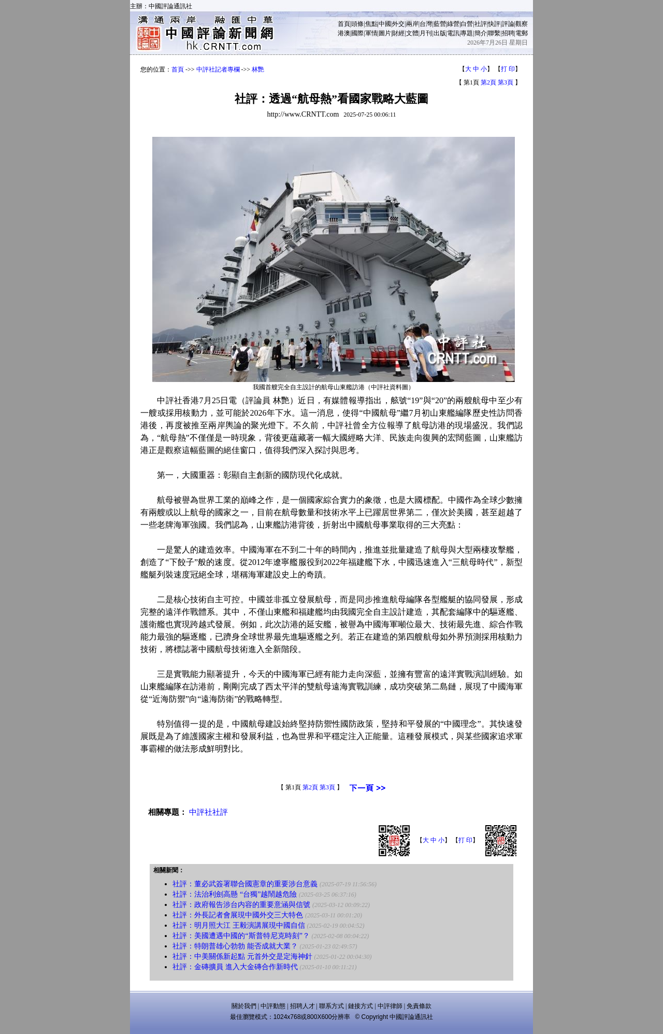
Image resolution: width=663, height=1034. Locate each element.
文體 (412, 33)
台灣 (426, 23)
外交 (398, 23)
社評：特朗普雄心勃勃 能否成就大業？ (235, 946)
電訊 (453, 33)
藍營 (440, 23)
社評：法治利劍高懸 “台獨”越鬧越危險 (234, 894)
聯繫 (494, 33)
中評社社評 (208, 812)
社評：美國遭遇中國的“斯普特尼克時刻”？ (240, 936)
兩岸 (412, 23)
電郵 (521, 33)
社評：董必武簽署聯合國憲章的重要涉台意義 (245, 884)
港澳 (344, 33)
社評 (480, 23)
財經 (398, 33)
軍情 (371, 33)
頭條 (357, 23)
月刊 (426, 33)
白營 (466, 23)
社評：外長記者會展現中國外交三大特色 (237, 915)
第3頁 (505, 82)
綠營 (453, 23)
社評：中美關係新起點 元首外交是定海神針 (242, 956)
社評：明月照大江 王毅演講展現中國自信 (238, 925)
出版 (440, 33)
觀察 (521, 23)
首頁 (344, 23)
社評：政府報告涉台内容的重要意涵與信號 (241, 905)
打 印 (508, 69)
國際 (357, 33)
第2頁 (488, 82)
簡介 (480, 33)
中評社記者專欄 (218, 69)
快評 (494, 23)
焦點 (371, 23)
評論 (508, 23)
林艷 (258, 69)
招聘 (508, 33)
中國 (385, 23)
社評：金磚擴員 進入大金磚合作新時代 (235, 967)
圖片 (385, 33)
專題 (466, 33)
